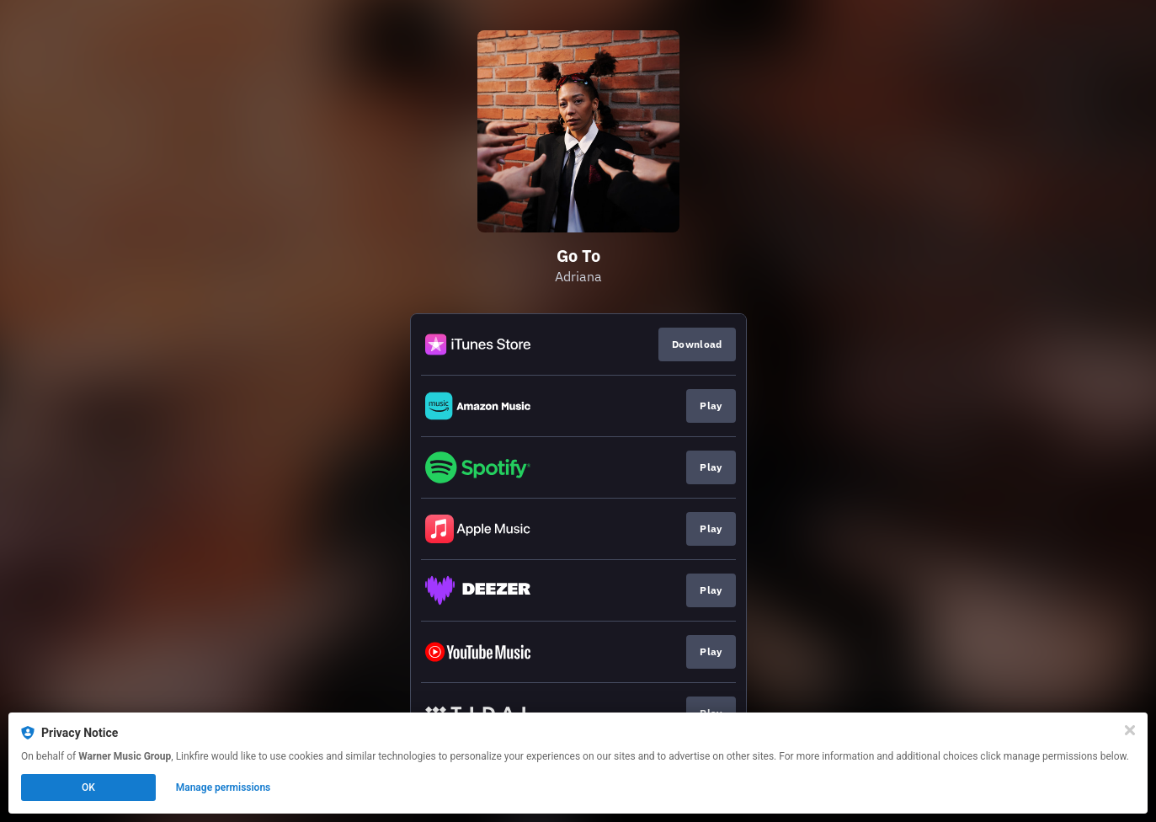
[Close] (1129, 730)
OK (88, 787)
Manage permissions (223, 787)
